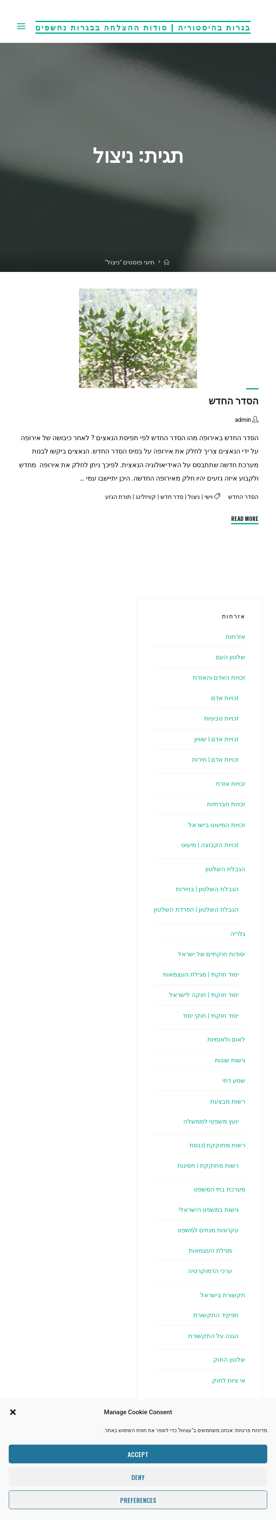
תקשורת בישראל (221, 1295)
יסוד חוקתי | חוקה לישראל (202, 995)
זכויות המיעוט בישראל (214, 825)
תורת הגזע (112, 497)
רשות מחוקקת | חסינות (207, 1165)
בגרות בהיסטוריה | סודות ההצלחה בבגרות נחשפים (143, 26)
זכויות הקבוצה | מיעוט (208, 845)
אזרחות (234, 636)
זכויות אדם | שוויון (215, 739)
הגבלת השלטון (225, 869)
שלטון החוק (229, 1359)
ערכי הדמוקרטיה (208, 1271)
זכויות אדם (224, 698)
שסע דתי (233, 1080)
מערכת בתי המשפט (217, 1189)
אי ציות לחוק (227, 1380)
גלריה (237, 933)
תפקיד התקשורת (214, 1315)
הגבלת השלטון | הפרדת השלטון (195, 909)
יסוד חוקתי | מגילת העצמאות (198, 974)
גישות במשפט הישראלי (207, 1210)
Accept (138, 1454)
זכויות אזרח (229, 783)
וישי (206, 497)
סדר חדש (168, 497)
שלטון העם (230, 657)
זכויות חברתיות (224, 804)
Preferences (138, 1500)
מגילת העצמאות (208, 1250)
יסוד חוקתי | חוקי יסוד (209, 1015)
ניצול (191, 497)
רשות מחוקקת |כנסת (216, 1145)
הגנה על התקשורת (212, 1336)
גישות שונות (229, 1060)
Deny (138, 1477)
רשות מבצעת (226, 1101)
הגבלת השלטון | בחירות (206, 889)
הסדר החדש (234, 401)
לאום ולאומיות (225, 1039)
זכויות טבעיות (220, 718)
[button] (13, 1412)
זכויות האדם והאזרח (217, 677)
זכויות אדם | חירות (213, 759)
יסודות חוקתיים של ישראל (209, 954)
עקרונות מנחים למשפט (206, 1230)
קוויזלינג (140, 497)
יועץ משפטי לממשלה (209, 1121)
